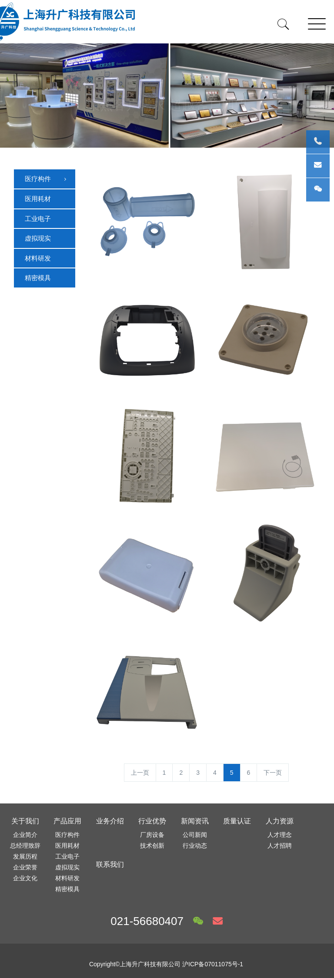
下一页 (273, 772)
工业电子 (38, 218)
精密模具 (38, 277)
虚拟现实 (38, 238)
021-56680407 (147, 921)
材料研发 (38, 258)
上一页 (140, 772)
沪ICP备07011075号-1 (212, 964)
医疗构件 (46, 179)
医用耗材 (38, 198)
